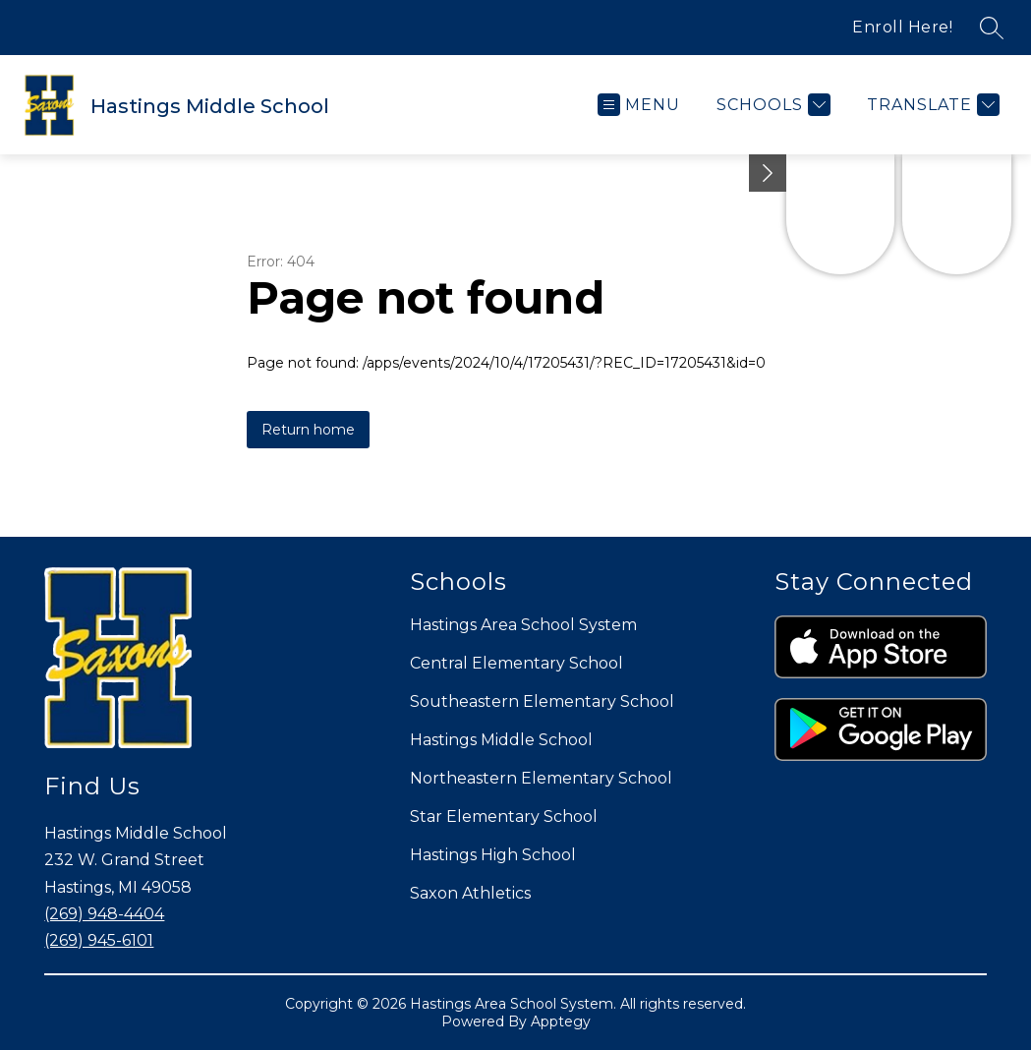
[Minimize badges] (767, 173)
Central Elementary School (516, 663)
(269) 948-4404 (104, 913)
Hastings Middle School (501, 739)
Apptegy (561, 1021)
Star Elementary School (504, 816)
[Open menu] (639, 104)
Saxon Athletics (470, 893)
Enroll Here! (902, 27)
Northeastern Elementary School (541, 778)
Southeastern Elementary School (542, 701)
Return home (308, 429)
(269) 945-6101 (98, 940)
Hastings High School (493, 855)
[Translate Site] (931, 104)
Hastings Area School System (523, 624)
